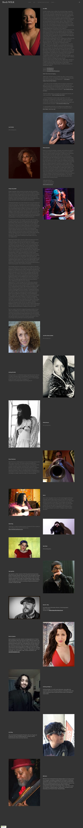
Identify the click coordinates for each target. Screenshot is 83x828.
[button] (53, 2)
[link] (13, 2)
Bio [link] (34, 2)
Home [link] (29, 2)
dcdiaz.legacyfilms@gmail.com (56, 610)
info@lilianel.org (50, 68)
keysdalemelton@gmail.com (53, 71)
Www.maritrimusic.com (48, 184)
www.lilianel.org (50, 69)
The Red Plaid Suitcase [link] (43, 2)
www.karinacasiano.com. (14, 651)
